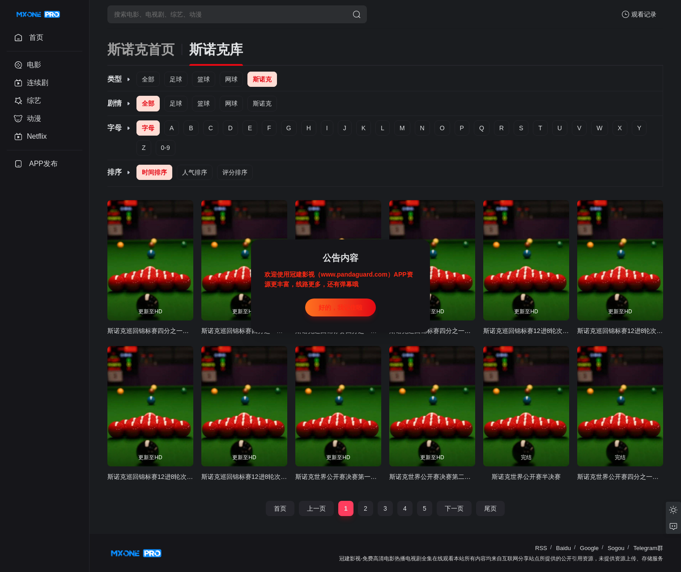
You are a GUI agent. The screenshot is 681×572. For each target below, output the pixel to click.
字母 (148, 128)
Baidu (563, 548)
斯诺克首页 (141, 49)
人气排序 (194, 172)
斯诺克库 (216, 49)
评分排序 (234, 172)
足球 (176, 79)
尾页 (490, 508)
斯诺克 (262, 79)
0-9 (165, 147)
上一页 (316, 508)
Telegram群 (648, 548)
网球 (231, 79)
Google (589, 548)
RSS (541, 548)
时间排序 (154, 172)
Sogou (616, 548)
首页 (280, 508)
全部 (148, 79)
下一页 (454, 508)
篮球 (203, 79)
